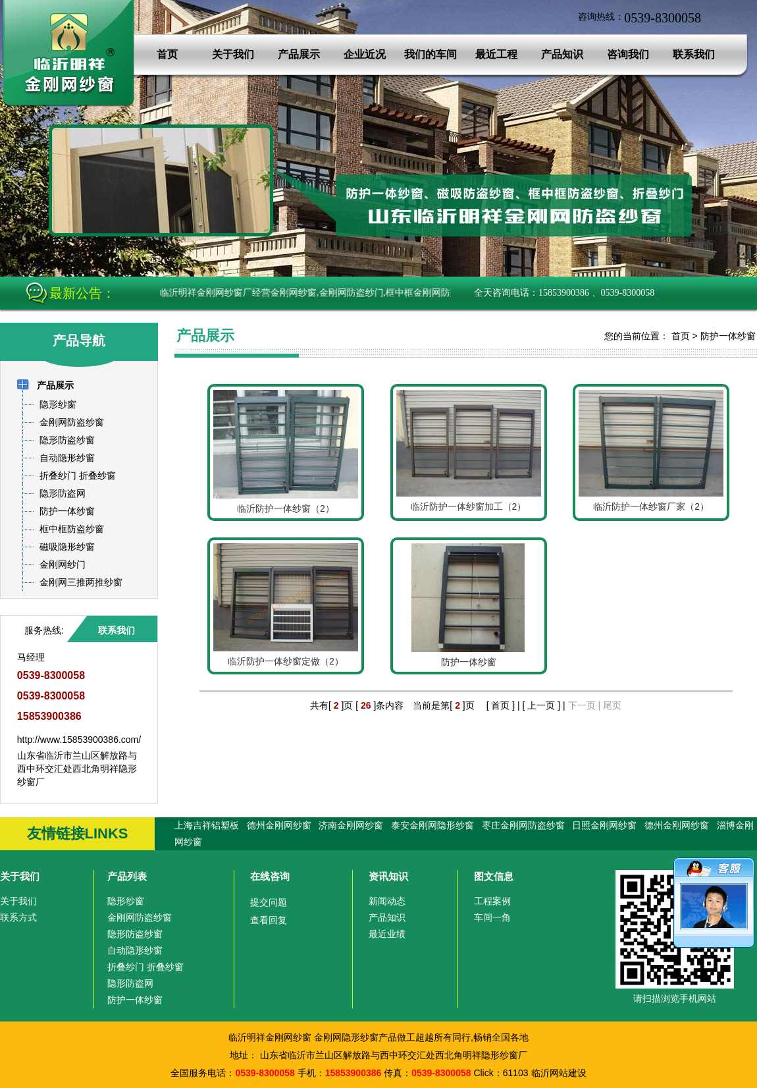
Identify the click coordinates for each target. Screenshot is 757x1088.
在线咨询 (270, 876)
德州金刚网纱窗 (279, 825)
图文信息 (493, 876)
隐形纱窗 (125, 901)
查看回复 (268, 920)
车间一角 (492, 917)
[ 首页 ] (500, 705)
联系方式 (18, 917)
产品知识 (562, 54)
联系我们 (694, 54)
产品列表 (127, 876)
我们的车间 (430, 54)
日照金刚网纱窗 (604, 825)
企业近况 (365, 54)
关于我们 (233, 54)
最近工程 (496, 54)
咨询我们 (628, 54)
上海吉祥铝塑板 (206, 825)
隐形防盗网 (130, 983)
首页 (167, 54)
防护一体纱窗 (728, 336)
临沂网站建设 (559, 1073)
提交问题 (268, 902)
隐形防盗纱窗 (135, 934)
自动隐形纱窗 (135, 950)
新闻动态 (387, 901)
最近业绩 (387, 934)
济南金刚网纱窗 (351, 825)
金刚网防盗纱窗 (139, 917)
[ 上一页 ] (542, 705)
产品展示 (299, 54)
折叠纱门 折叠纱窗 (145, 967)
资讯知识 (388, 876)
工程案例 (492, 901)
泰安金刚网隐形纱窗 (432, 825)
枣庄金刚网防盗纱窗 (523, 825)
